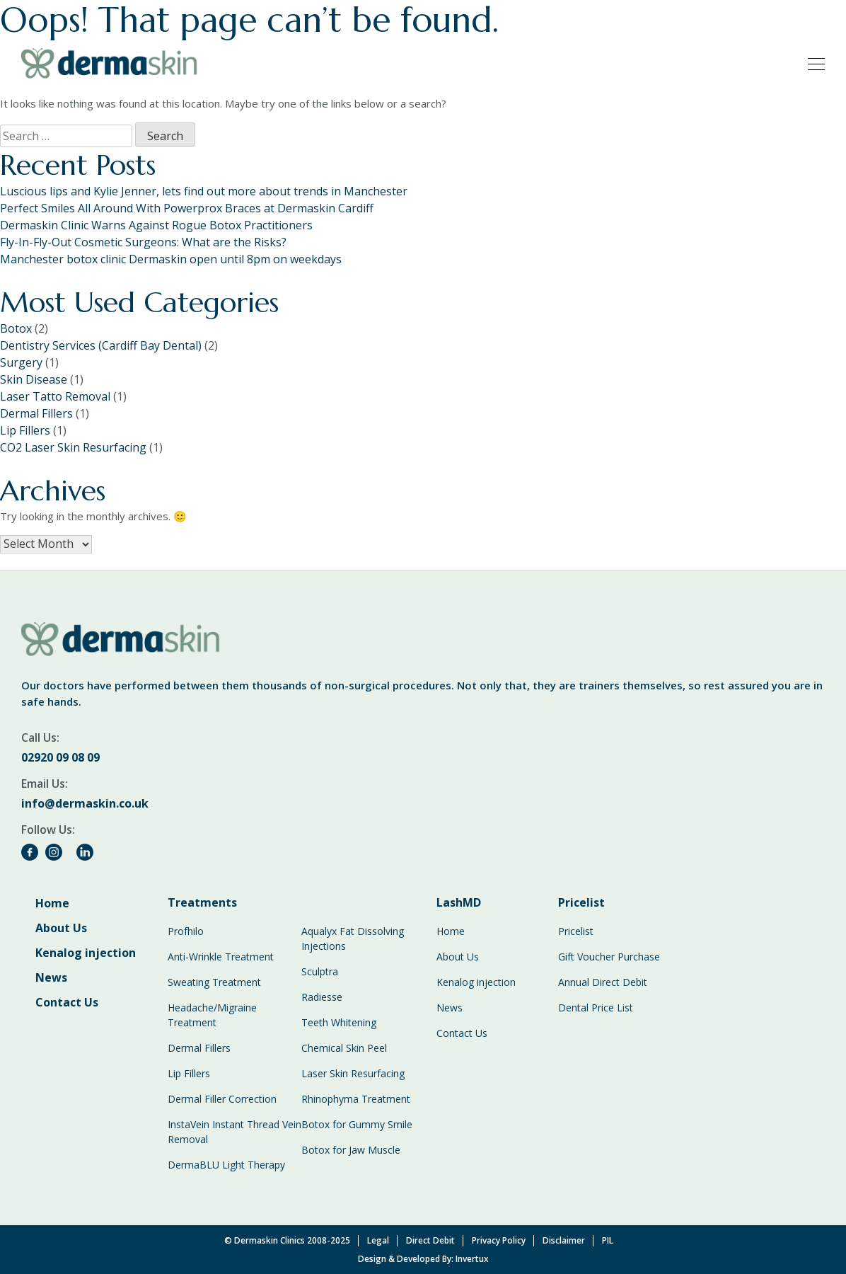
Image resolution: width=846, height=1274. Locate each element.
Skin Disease (33, 379)
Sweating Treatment (214, 982)
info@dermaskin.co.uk (85, 803)
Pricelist (575, 931)
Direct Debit (430, 1240)
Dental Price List (595, 1007)
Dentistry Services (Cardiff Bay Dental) (101, 345)
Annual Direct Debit (602, 982)
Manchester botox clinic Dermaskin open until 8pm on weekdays (171, 259)
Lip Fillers (25, 430)
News (51, 977)
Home (52, 903)
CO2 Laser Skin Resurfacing (73, 447)
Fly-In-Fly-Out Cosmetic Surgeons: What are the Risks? (143, 242)
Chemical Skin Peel (344, 1048)
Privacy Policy (499, 1240)
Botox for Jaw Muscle (350, 1150)
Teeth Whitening (338, 1022)
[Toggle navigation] (812, 63)
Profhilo (186, 931)
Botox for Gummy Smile (356, 1124)
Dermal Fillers (36, 413)
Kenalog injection (85, 952)
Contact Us (66, 1002)
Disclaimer (564, 1240)
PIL (607, 1240)
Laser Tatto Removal (55, 396)
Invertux (472, 1259)
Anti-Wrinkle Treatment (221, 956)
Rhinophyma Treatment (355, 1099)
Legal (378, 1240)
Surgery (21, 362)
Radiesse (321, 997)
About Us (61, 928)
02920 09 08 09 (60, 757)
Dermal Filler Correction (222, 1099)
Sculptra (319, 971)
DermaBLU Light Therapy (226, 1164)
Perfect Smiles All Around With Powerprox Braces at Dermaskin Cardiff (186, 208)
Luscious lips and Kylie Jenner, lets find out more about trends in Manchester (203, 191)
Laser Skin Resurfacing (353, 1073)
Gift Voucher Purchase (609, 956)
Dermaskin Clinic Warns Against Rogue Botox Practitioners (156, 225)
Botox (16, 328)
